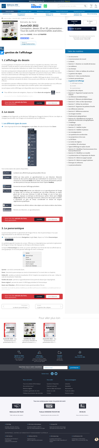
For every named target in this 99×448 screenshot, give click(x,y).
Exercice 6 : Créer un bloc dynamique (80, 101)
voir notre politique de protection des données (31, 368)
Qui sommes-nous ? (28, 386)
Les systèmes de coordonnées (77, 134)
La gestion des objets (75, 73)
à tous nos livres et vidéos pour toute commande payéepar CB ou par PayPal (39, 358)
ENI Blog (8, 424)
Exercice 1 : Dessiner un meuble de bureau (81, 64)
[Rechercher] (85, 6)
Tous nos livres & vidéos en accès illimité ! (49, 1)
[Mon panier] (91, 6)
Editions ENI (11, 6)
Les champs (72, 69)
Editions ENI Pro (33, 436)
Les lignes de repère (74, 125)
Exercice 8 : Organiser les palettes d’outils (81, 106)
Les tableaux (72, 66)
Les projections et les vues (76, 137)
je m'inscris (74, 368)
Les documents (73, 56)
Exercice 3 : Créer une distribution (79, 76)
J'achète (39, 103)
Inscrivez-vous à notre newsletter (30, 367)
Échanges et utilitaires (75, 162)
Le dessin (71, 61)
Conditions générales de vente (31, 391)
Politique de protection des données (33, 393)
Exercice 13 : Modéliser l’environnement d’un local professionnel (82, 150)
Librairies (67, 384)
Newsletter (68, 386)
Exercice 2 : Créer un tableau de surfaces (81, 71)
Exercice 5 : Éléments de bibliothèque (80, 99)
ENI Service (9, 436)
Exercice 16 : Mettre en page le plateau (80, 160)
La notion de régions (75, 142)
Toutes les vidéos (69, 391)
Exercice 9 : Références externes (78, 111)
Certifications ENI (77, 436)
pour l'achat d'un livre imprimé (19, 358)
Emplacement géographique (77, 116)
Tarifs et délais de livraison (54, 388)
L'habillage (71, 122)
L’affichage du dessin (77, 83)
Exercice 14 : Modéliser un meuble (79, 153)
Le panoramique (75, 88)
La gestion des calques (44, 307)
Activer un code (51, 391)
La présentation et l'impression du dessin (81, 155)
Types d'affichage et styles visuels (79, 146)
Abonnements (69, 388)
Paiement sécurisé (52, 386)
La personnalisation (74, 165)
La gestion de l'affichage (76, 81)
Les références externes (75, 109)
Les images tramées (74, 114)
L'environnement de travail (77, 59)
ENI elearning (54, 436)
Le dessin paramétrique (20, 307)
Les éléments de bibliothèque (77, 97)
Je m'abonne (52, 103)
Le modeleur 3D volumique (77, 144)
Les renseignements (74, 132)
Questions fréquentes (53, 384)
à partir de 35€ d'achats (59, 358)
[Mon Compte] (95, 6)
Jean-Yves (26, 34)
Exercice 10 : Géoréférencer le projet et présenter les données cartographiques (81, 119)
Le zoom (73, 85)
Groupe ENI (54, 424)
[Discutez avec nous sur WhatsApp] (45, 6)
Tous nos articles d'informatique (31, 384)
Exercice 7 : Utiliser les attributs (78, 104)
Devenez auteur (69, 393)
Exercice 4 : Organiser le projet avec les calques (80, 93)
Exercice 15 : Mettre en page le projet (80, 158)
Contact (49, 393)
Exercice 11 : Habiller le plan (77, 127)
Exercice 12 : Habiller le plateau (78, 130)
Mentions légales (27, 388)
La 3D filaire (72, 139)
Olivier (39, 34)
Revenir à (28, 43)
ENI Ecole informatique (35, 424)
